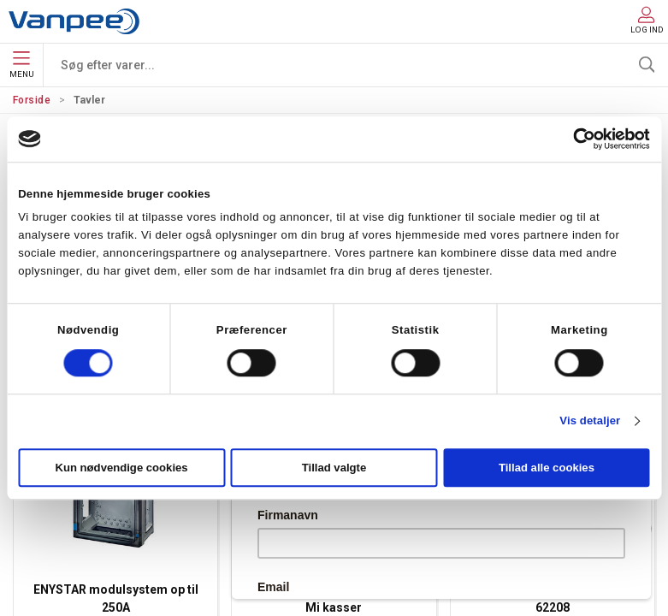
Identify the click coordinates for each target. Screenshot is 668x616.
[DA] (74, 21)
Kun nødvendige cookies (121, 468)
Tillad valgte (334, 468)
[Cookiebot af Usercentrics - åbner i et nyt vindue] (575, 138)
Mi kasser (333, 607)
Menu (21, 65)
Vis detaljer (589, 421)
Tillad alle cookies (546, 468)
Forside (31, 100)
